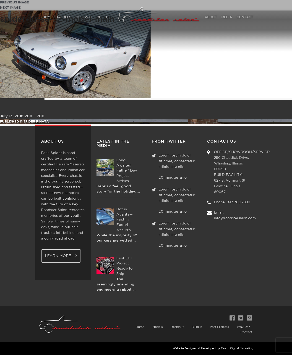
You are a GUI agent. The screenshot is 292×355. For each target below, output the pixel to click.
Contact (246, 332)
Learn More (61, 255)
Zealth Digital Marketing (237, 348)
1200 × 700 (33, 116)
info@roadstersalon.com (235, 218)
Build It (197, 327)
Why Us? (243, 327)
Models (157, 327)
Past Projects (219, 327)
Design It (177, 327)
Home (140, 327)
